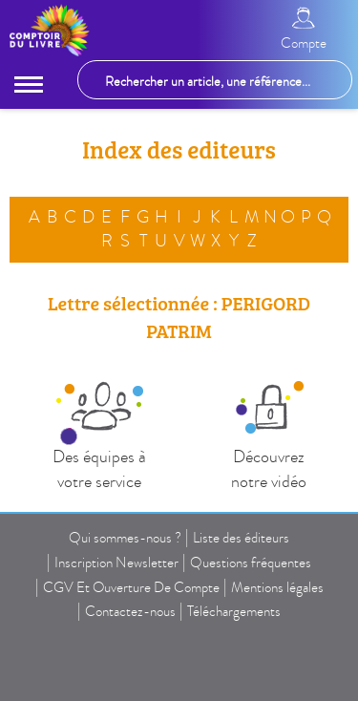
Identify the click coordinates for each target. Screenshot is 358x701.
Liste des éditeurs (241, 537)
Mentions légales (277, 587)
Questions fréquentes (250, 562)
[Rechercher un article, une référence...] (214, 79)
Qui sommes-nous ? (125, 537)
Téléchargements (234, 611)
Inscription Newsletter (116, 562)
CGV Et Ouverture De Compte (131, 587)
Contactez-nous (130, 611)
